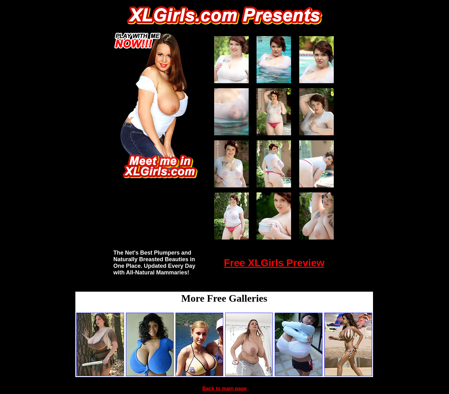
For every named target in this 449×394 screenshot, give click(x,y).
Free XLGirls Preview (274, 262)
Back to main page (224, 388)
